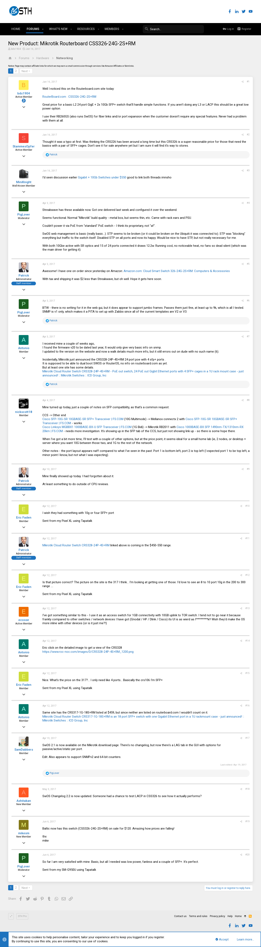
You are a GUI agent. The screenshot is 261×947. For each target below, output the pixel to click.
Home (238, 916)
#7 (248, 336)
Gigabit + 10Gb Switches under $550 (102, 177)
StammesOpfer (24, 146)
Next (25, 71)
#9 (248, 469)
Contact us (180, 916)
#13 (247, 608)
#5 (248, 263)
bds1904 (16, 49)
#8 (248, 400)
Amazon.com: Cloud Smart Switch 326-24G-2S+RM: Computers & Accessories (177, 271)
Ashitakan (24, 801)
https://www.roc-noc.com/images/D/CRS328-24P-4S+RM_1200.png (88, 652)
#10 (247, 505)
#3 (248, 170)
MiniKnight (23, 182)
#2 (248, 134)
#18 (247, 789)
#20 (247, 854)
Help (230, 916)
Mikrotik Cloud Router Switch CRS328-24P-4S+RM (75, 545)
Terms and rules (198, 916)
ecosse (23, 620)
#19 (247, 821)
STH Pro (22, 916)
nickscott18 (23, 412)
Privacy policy (217, 916)
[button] (43, 29)
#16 (247, 705)
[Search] (173, 29)
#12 (247, 575)
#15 (247, 673)
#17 (247, 738)
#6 (248, 300)
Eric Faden (23, 517)
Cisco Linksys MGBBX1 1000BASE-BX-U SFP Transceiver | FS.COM (87, 427)
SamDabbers (23, 749)
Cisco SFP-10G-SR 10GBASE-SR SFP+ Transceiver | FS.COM (82, 419)
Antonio (23, 348)
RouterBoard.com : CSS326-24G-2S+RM (69, 96)
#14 (247, 640)
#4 (248, 202)
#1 (248, 81)
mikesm (23, 833)
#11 (247, 538)
